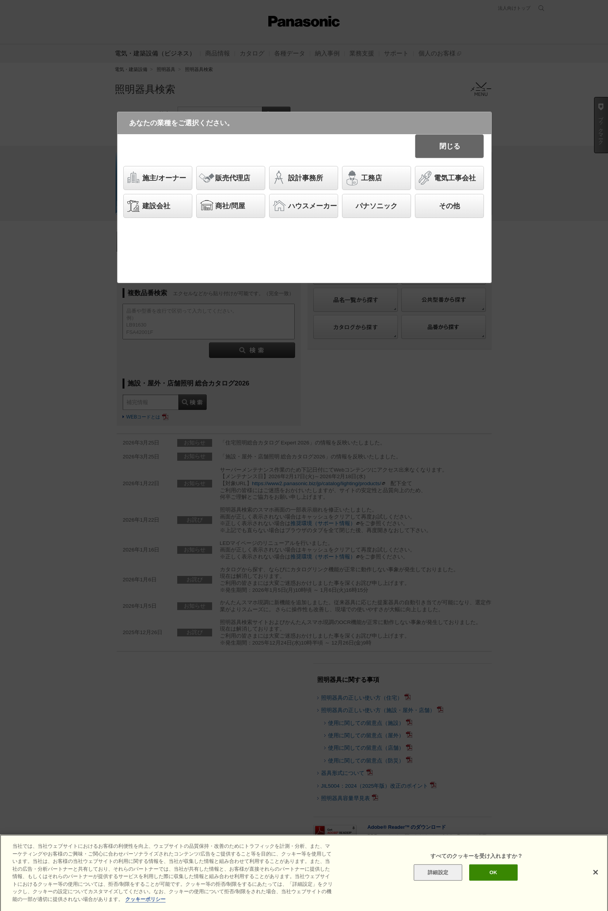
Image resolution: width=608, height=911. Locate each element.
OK (493, 883)
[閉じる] (595, 883)
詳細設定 (438, 883)
